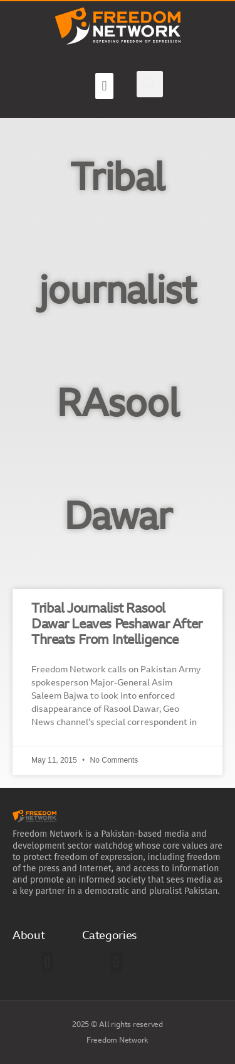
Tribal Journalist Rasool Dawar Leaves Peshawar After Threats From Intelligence (116, 625)
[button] (104, 86)
